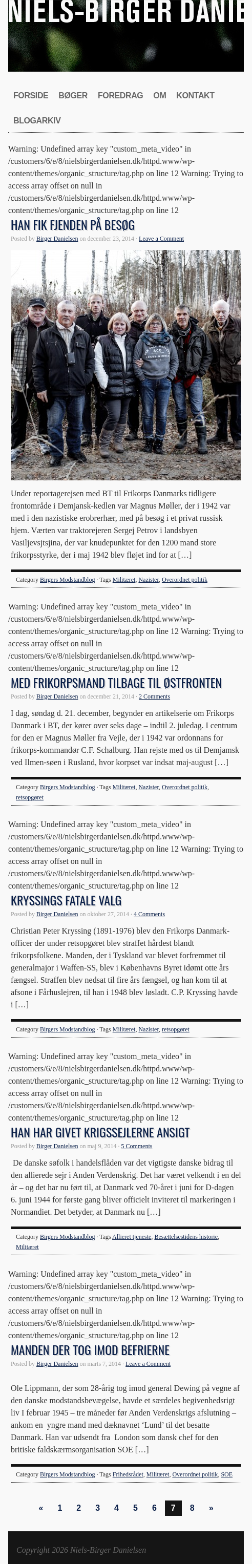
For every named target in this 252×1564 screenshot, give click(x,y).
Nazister (148, 579)
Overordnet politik (184, 579)
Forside (30, 95)
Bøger (73, 95)
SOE (227, 1474)
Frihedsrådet (128, 1474)
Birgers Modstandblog (67, 579)
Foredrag (120, 95)
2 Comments (154, 696)
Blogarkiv (36, 120)
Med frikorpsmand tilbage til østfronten (116, 682)
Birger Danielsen (57, 238)
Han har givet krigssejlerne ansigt (100, 1132)
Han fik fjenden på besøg (73, 224)
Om (159, 95)
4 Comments (149, 914)
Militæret (124, 579)
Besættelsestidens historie (186, 1236)
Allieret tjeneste (131, 1236)
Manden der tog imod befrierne (90, 1349)
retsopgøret (30, 797)
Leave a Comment (161, 238)
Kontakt (195, 95)
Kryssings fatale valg (66, 900)
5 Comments (136, 1146)
